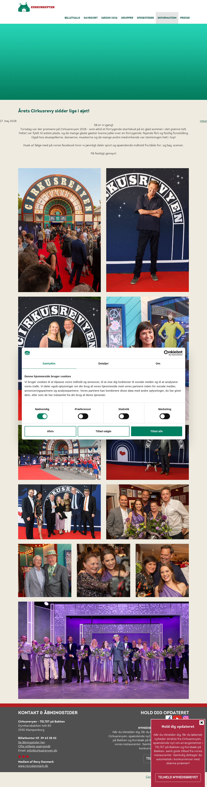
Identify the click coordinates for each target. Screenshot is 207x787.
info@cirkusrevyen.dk (42, 750)
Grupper (127, 18)
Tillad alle (156, 431)
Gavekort (91, 18)
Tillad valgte (103, 431)
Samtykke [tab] (49, 363)
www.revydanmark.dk (33, 766)
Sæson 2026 (109, 18)
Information (167, 18)
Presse (185, 18)
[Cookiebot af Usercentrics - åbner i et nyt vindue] (166, 353)
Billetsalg (72, 18)
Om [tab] (158, 363)
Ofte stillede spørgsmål (34, 746)
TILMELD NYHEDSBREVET (178, 777)
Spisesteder (145, 18)
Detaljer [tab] (103, 363)
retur (203, 121)
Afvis (50, 431)
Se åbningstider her (31, 742)
